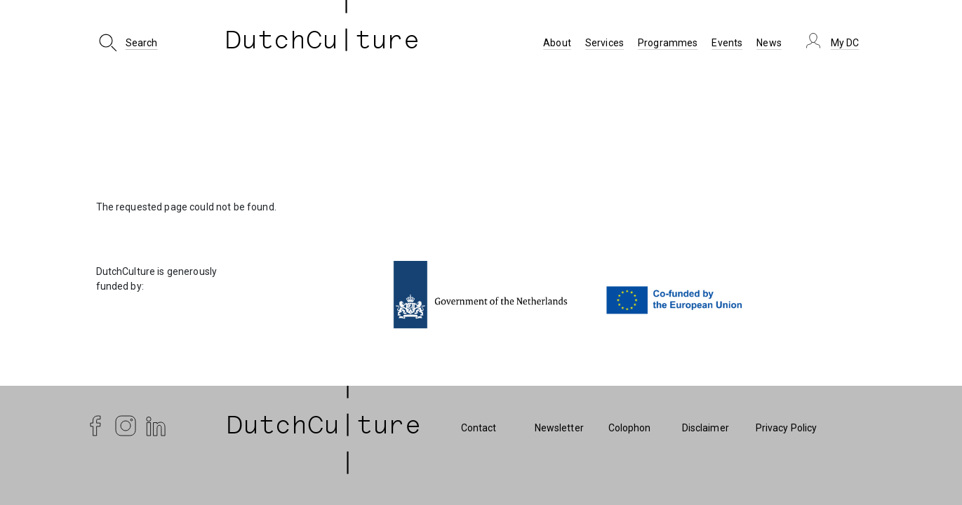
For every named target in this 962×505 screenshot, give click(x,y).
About (557, 42)
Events (727, 42)
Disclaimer (705, 427)
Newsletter (559, 427)
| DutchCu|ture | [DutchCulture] (324, 427)
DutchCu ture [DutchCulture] (322, 42)
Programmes (667, 42)
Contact (479, 427)
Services (604, 42)
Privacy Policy (786, 427)
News (769, 42)
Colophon (629, 427)
